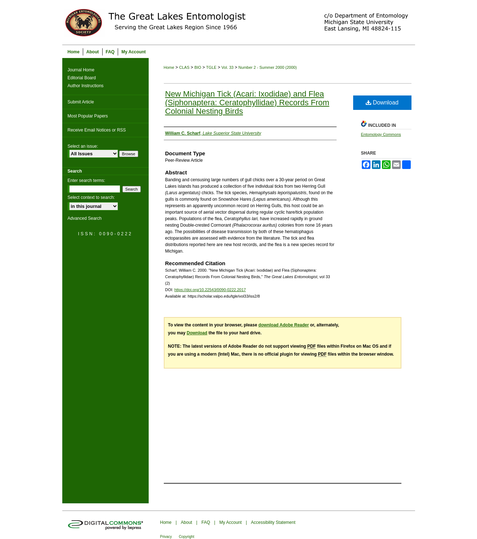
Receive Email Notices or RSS (97, 130)
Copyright (186, 537)
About (186, 522)
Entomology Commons (381, 134)
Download (382, 102)
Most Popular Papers (88, 116)
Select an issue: (83, 146)
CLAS (184, 67)
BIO (197, 67)
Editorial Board (82, 77)
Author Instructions (86, 85)
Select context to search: (91, 197)
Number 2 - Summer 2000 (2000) (267, 67)
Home (169, 67)
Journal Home (81, 69)
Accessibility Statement (273, 522)
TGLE (211, 67)
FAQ (205, 522)
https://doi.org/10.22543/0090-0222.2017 (210, 290)
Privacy (166, 537)
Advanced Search (85, 218)
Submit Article (81, 101)
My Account (230, 522)
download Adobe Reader (283, 325)
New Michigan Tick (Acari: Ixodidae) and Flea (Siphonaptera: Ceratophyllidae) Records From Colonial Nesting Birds (247, 102)
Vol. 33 (227, 67)
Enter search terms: (86, 180)
